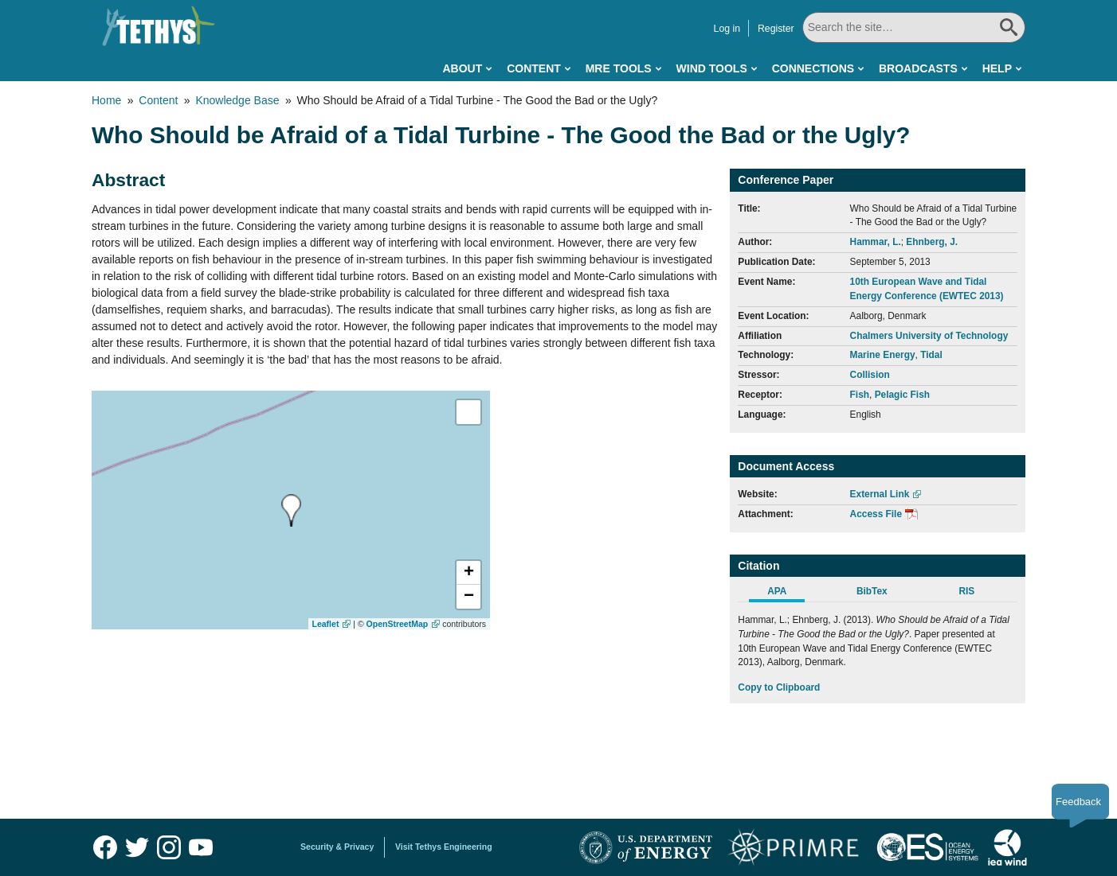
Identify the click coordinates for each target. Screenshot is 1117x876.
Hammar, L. (875, 241)
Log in (727, 28)
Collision (870, 374)
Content (534, 68)
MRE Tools (619, 68)
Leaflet (325, 624)
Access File (876, 514)
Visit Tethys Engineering (443, 846)
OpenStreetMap (397, 624)
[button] (468, 573)
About (462, 68)
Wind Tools (711, 68)
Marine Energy (882, 354)
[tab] (785, 593)
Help (997, 68)
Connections (813, 68)
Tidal (931, 354)
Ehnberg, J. (932, 241)
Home (106, 100)
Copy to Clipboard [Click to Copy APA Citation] (779, 687)
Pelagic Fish (902, 394)
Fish (859, 394)
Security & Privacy (337, 846)
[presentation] (291, 510)
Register (776, 28)
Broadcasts (918, 68)
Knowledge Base (237, 100)
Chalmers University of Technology (929, 335)
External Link (880, 494)
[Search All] (913, 27)
